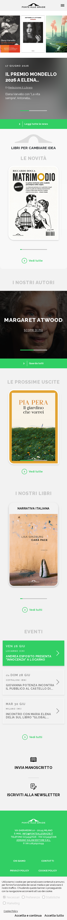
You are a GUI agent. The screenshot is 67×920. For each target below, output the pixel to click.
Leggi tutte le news (36, 124)
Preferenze (31, 897)
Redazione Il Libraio (20, 87)
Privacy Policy (19, 870)
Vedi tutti (35, 609)
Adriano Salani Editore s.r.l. (33, 840)
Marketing (11, 903)
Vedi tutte (36, 260)
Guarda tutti (36, 363)
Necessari (11, 897)
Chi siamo (19, 861)
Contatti (47, 861)
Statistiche (51, 897)
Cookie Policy (11, 911)
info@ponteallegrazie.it (38, 833)
